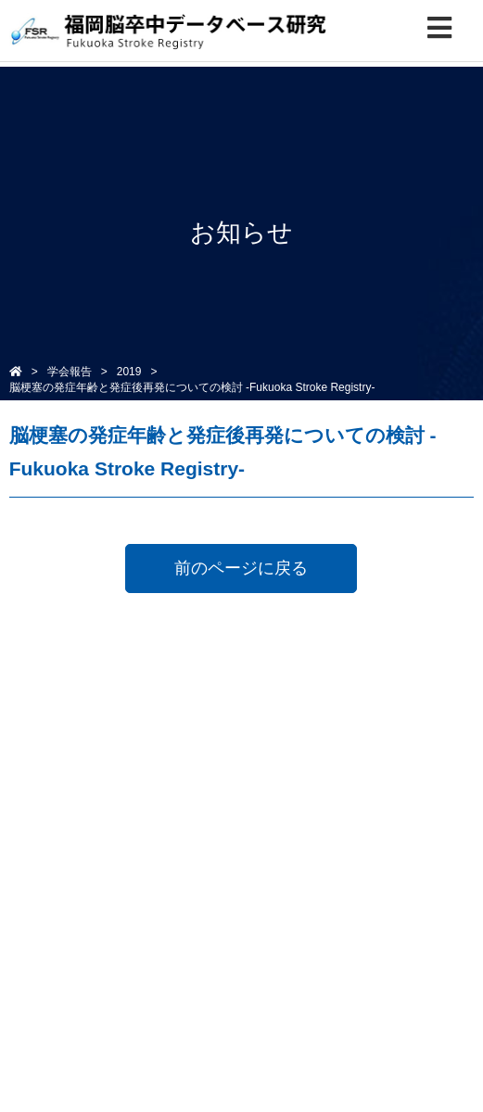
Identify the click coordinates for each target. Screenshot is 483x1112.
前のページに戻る (241, 568)
